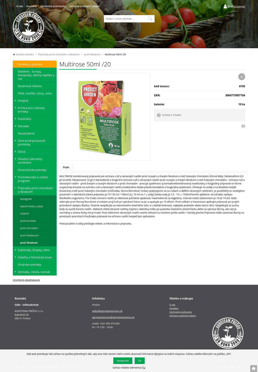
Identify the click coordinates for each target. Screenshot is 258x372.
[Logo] (28, 28)
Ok (139, 360)
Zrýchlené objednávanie (26, 280)
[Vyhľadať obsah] (150, 18)
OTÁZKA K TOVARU (171, 115)
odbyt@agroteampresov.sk (107, 311)
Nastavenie (123, 360)
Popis (66, 167)
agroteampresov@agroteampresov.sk (113, 317)
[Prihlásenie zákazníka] (234, 6)
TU (143, 367)
